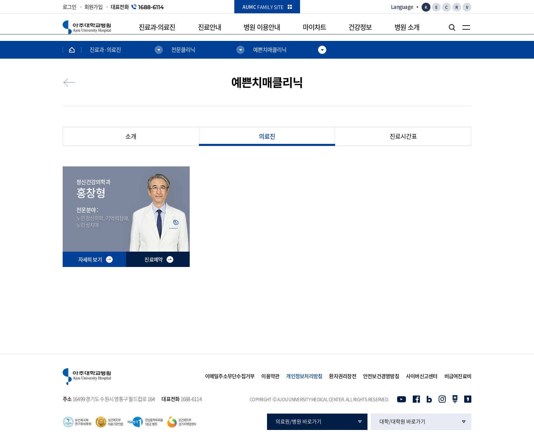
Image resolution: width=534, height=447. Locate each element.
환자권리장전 (342, 376)
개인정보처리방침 (304, 376)
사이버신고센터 (422, 376)
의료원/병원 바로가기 (298, 421)
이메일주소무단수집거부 (230, 376)
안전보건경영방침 (381, 376)
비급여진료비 (458, 376)
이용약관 (270, 376)
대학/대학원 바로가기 (402, 421)
